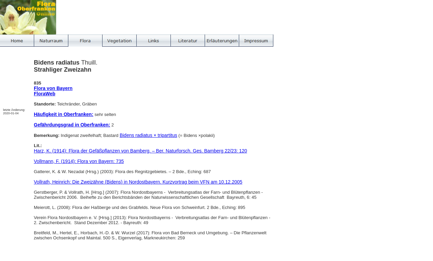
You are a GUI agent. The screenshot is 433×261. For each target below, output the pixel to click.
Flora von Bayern (53, 88)
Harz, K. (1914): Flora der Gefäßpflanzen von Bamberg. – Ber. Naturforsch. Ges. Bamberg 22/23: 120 (140, 150)
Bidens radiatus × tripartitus (148, 135)
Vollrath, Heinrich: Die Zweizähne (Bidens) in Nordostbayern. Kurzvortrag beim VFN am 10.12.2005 (138, 182)
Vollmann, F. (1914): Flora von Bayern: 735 (79, 161)
